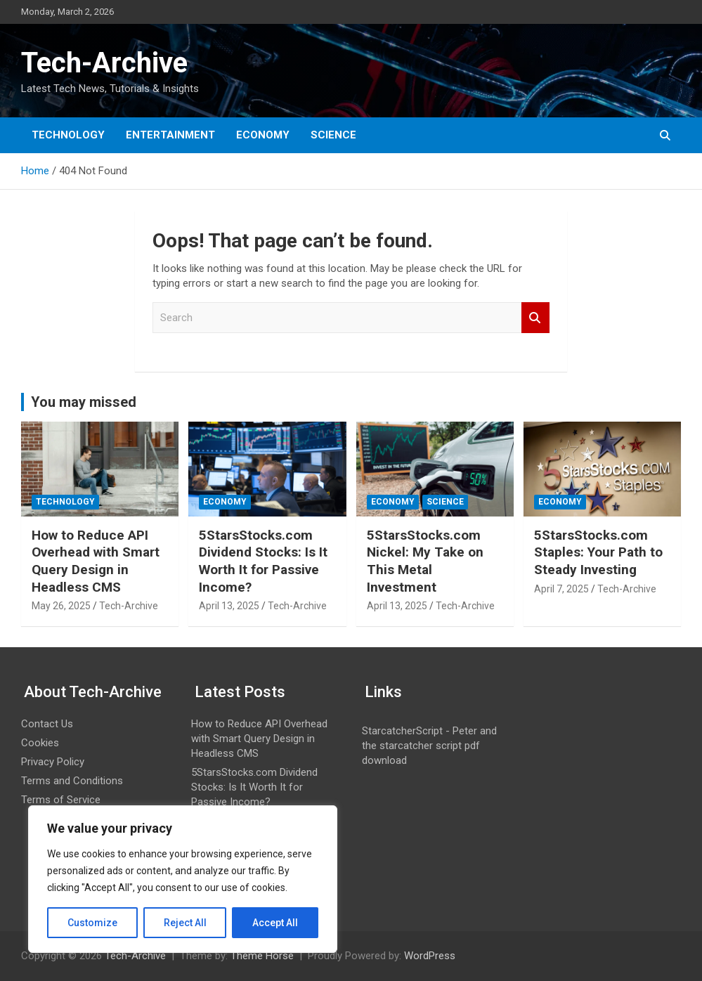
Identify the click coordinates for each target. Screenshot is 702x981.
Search (535, 318)
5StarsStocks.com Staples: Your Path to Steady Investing (598, 552)
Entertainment (170, 135)
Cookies (40, 742)
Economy (263, 135)
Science (333, 135)
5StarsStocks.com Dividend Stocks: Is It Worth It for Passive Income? (263, 561)
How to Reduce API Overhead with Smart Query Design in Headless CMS (96, 561)
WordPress (429, 955)
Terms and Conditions (72, 780)
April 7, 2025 (561, 589)
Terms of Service (60, 799)
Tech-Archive (104, 62)
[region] (182, 879)
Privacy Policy (52, 761)
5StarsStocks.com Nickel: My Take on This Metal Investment (425, 561)
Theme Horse (262, 955)
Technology (68, 135)
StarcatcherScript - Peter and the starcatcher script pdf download (429, 746)
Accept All (275, 922)
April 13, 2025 (229, 605)
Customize (92, 922)
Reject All (185, 922)
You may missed (83, 402)
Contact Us (47, 723)
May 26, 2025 (61, 605)
